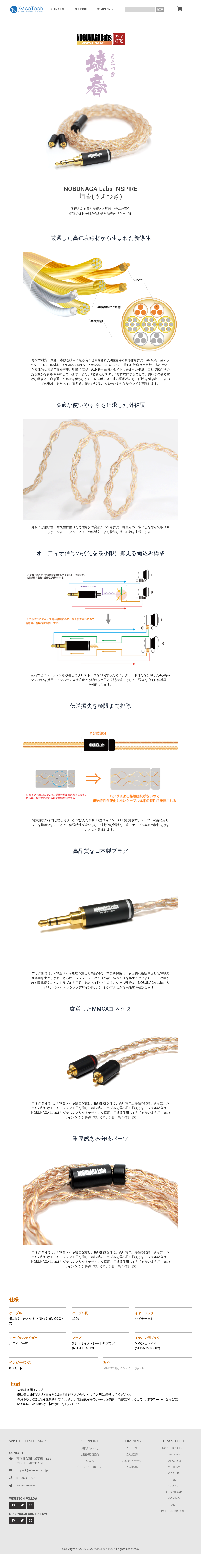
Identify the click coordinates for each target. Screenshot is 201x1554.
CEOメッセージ (132, 1461)
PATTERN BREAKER (173, 1511)
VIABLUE (174, 1473)
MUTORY (174, 1467)
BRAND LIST (58, 9)
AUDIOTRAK (174, 1492)
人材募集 (132, 1467)
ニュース (132, 1448)
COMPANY (104, 9)
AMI (173, 1504)
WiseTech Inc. (103, 1549)
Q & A (90, 1461)
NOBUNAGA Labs (173, 1448)
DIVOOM (174, 1454)
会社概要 (132, 1454)
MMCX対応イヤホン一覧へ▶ (123, 1368)
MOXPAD (174, 1498)
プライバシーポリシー (90, 1467)
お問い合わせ (90, 1448)
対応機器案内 (90, 1454)
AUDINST (174, 1486)
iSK (174, 1479)
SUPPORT (81, 9)
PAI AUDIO (174, 1461)
